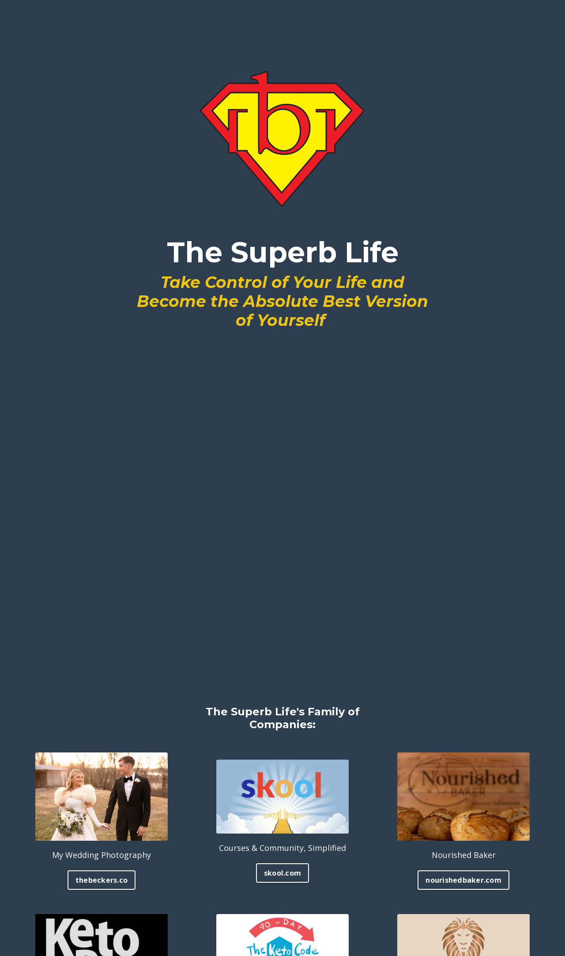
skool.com (282, 873)
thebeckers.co (101, 880)
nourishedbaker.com (463, 880)
